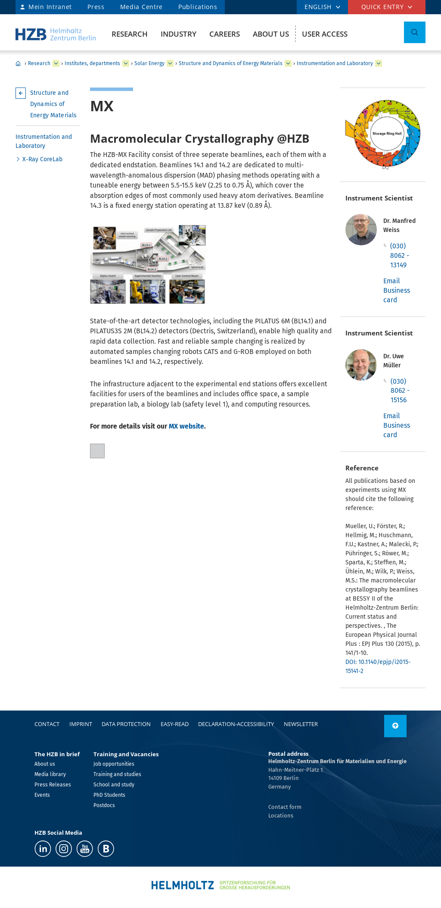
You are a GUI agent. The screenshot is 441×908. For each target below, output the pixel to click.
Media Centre (141, 7)
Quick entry (382, 7)
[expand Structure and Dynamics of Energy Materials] (288, 63)
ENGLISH (318, 7)
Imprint (80, 724)
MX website (186, 426)
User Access (325, 34)
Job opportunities (113, 764)
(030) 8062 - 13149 (399, 255)
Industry (178, 34)
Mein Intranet (50, 7)
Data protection (126, 724)
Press (96, 7)
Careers (224, 34)
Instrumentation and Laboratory (335, 63)
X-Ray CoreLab (42, 159)
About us (271, 34)
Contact (46, 724)
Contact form (284, 807)
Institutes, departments (92, 63)
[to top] (395, 726)
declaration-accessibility (236, 724)
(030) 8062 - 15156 (400, 390)
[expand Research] (56, 63)
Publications (197, 7)
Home (18, 63)
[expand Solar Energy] (170, 63)
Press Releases (52, 785)
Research (130, 34)
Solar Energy (149, 63)
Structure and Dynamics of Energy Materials (231, 63)
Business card (396, 295)
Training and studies (117, 774)
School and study (113, 785)
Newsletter (301, 724)
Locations (280, 815)
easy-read (175, 724)
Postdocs (104, 805)
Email (391, 281)
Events (42, 795)
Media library (50, 774)
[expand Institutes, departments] (125, 63)
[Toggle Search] (414, 32)
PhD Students (109, 795)
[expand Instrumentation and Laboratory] (378, 63)
